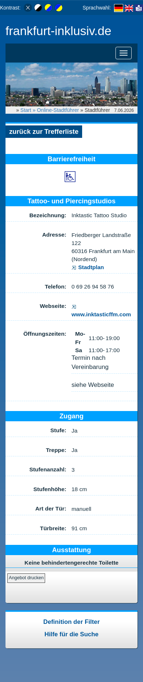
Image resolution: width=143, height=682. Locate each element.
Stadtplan (88, 267)
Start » (29, 110)
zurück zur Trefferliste (43, 131)
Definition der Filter (71, 621)
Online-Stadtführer (58, 110)
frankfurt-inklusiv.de (58, 31)
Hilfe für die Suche (71, 634)
